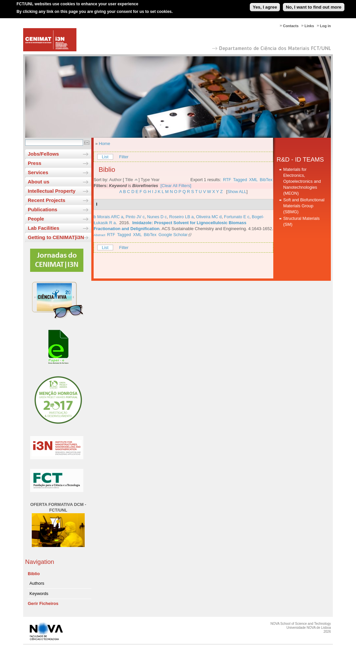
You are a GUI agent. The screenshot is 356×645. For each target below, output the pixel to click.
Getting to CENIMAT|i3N (56, 237)
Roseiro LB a (181, 216)
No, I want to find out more (313, 4)
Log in (325, 26)
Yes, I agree (265, 4)
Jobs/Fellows (43, 154)
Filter (123, 156)
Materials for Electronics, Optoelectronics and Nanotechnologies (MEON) (302, 181)
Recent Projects (46, 200)
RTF (227, 179)
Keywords (38, 593)
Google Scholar (173, 234)
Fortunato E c (236, 216)
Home (104, 143)
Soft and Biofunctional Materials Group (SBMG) (304, 205)
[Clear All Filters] (175, 185)
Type (145, 179)
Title (129, 179)
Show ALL (236, 191)
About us (38, 181)
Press (34, 163)
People (36, 219)
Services (38, 172)
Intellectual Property (51, 191)
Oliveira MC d (209, 216)
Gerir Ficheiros (43, 603)
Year (155, 179)
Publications (42, 209)
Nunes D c (157, 216)
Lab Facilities (43, 228)
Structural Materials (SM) (301, 221)
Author (115, 179)
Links (309, 26)
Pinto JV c (135, 216)
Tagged (240, 179)
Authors (36, 583)
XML (253, 179)
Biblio (34, 573)
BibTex (266, 179)
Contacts (290, 26)
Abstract (99, 235)
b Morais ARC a (108, 216)
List (105, 156)
